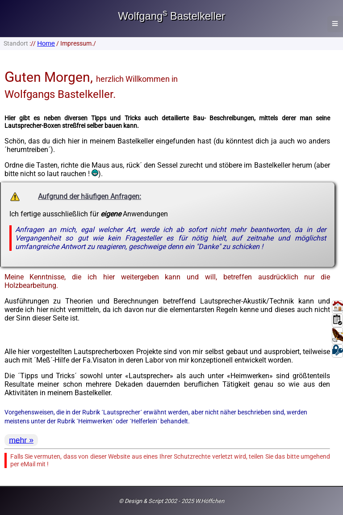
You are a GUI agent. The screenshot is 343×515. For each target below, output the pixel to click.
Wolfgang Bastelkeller (171, 16)
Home (46, 43)
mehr (19, 439)
